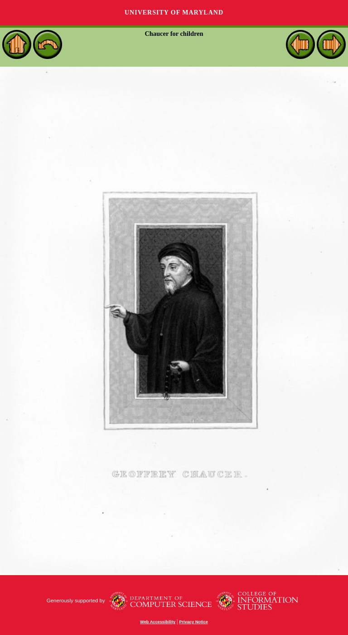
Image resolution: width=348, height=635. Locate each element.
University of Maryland (174, 12)
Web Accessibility (157, 622)
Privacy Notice (193, 622)
